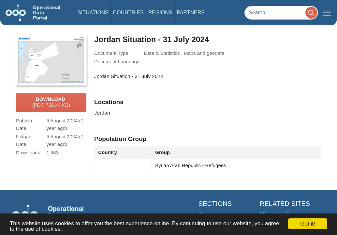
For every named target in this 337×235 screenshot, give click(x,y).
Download (51, 102)
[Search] (281, 12)
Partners (191, 12)
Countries (128, 12)
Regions (160, 12)
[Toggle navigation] (327, 12)
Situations (93, 12)
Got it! (307, 224)
